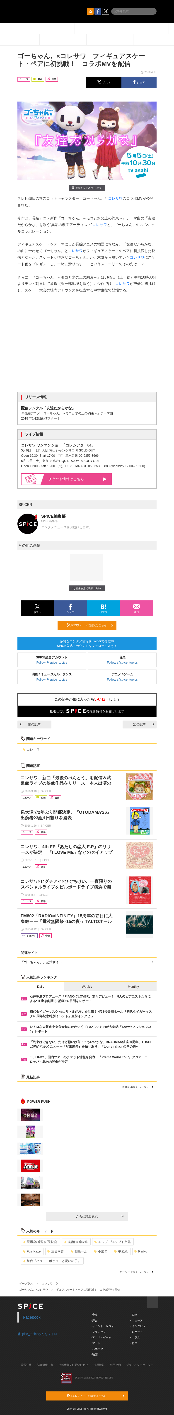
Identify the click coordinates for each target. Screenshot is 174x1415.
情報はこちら (78, 479)
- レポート (136, 1331)
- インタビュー (139, 1326)
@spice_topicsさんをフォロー (38, 1334)
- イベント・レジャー (104, 1326)
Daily (40, 986)
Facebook (32, 1317)
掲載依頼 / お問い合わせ (73, 1364)
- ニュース (136, 1320)
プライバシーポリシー (139, 1364)
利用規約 (115, 1364)
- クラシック (98, 1331)
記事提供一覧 (45, 1364)
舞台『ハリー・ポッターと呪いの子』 (52, 1261)
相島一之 (79, 1251)
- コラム (135, 1337)
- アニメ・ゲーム (101, 1337)
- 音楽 (94, 1314)
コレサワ (115, 198)
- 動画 (133, 1314)
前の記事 (30, 724)
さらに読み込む (100, 1216)
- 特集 (133, 1343)
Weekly (87, 986)
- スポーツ (97, 1348)
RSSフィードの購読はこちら (90, 625)
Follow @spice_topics (51, 662)
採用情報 (99, 1364)
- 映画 (94, 1354)
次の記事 (143, 724)
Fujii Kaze (32, 1251)
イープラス (26, 1283)
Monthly (133, 986)
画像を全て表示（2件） (87, 187)
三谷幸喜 (55, 1251)
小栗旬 (100, 1251)
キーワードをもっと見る (136, 1272)
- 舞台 (94, 1320)
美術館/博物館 (76, 1242)
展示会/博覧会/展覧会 (40, 1242)
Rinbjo (140, 1251)
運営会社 (26, 1364)
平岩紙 (121, 1251)
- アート (95, 1343)
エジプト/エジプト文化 (112, 1242)
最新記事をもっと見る (137, 1087)
